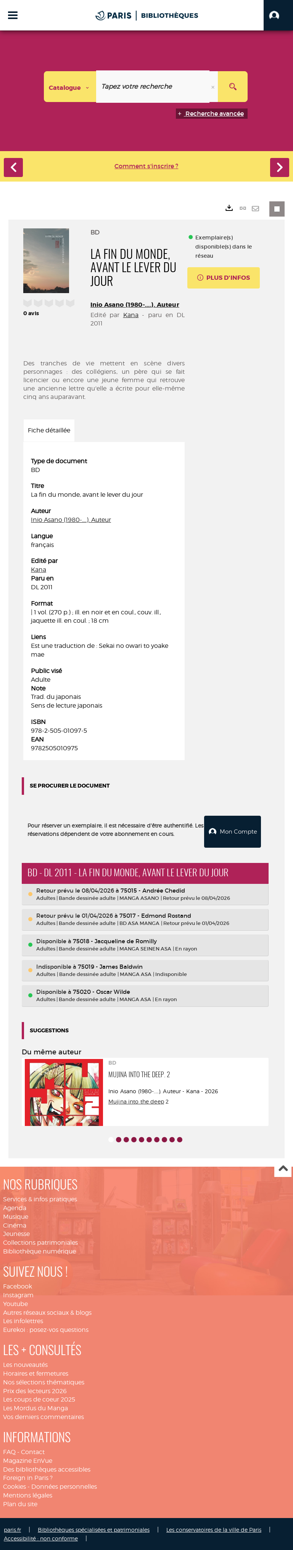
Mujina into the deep (136, 1100)
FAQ (9, 1451)
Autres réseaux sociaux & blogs (47, 1311)
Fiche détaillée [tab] (49, 430)
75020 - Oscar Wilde (101, 991)
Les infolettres (23, 1320)
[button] (278, 15)
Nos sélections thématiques (43, 1381)
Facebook (17, 1285)
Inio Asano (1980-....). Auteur (134, 305)
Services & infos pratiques (40, 1198)
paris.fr (12, 1529)
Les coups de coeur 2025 (39, 1398)
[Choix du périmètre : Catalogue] (70, 86)
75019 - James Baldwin (110, 966)
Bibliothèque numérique (39, 1250)
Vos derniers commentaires (43, 1416)
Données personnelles (64, 1485)
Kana (131, 315)
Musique (15, 1216)
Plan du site (20, 1503)
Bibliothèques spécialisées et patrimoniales (94, 1529)
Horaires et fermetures (35, 1372)
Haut (282, 1168)
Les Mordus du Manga (35, 1407)
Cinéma (14, 1224)
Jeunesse (16, 1233)
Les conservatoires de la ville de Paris (213, 1529)
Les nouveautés (25, 1364)
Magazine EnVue (27, 1460)
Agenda (14, 1207)
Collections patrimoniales (40, 1241)
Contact (33, 1451)
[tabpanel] (104, 605)
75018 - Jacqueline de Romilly (115, 940)
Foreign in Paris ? (28, 1477)
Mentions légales (27, 1494)
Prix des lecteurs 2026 (35, 1390)
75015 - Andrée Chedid (153, 889)
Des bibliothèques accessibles (46, 1468)
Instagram (18, 1294)
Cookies (14, 1485)
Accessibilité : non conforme (41, 1537)
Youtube (15, 1303)
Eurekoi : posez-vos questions (46, 1329)
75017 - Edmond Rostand (155, 915)
